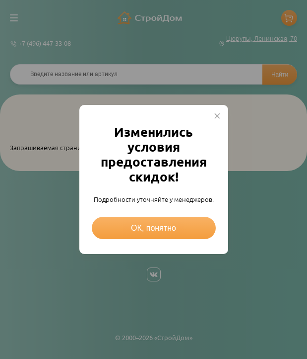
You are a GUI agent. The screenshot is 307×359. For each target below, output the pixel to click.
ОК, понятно (153, 228)
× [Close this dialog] (217, 116)
